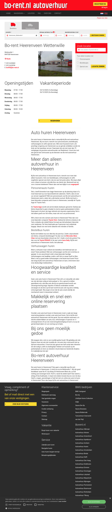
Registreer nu (100, 4)
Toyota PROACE (44, 240)
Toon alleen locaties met (85, 56)
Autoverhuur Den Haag (83, 460)
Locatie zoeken (98, 66)
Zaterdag (8, 109)
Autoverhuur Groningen (83, 471)
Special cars (83, 66)
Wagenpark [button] (19, 13)
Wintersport (46, 434)
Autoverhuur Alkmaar (82, 429)
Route (8, 59)
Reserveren (55, 121)
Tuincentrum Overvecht (83, 416)
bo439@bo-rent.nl (12, 67)
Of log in (104, 7)
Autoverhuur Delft (81, 457)
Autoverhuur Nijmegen (83, 481)
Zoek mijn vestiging (21, 404)
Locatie (8, 32)
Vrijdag (7, 105)
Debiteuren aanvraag (49, 395)
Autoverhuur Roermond (83, 488)
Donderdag (8, 101)
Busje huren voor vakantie (50, 430)
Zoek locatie (84, 46)
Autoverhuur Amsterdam (83, 450)
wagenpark (75, 184)
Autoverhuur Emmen (82, 467)
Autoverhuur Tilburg (82, 495)
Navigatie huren (47, 448)
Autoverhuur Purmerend (83, 485)
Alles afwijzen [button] (94, 507)
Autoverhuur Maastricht (83, 478)
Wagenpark (45, 391)
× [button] (110, 498)
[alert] (56, 504)
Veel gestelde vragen (49, 398)
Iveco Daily (66, 240)
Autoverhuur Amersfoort (83, 436)
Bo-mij (77, 395)
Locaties (31, 13)
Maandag (8, 90)
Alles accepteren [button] (94, 502)
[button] (38, 508)
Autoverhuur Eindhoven (83, 464)
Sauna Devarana (80, 409)
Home (8, 13)
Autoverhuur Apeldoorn (83, 439)
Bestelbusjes (83, 63)
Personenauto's (84, 59)
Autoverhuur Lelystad (82, 474)
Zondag (7, 113)
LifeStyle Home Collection (84, 398)
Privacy (44, 412)
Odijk (77, 402)
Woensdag (8, 98)
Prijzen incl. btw (102, 18)
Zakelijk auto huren (48, 445)
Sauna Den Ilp (80, 405)
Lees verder (62, 501)
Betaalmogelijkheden (49, 455)
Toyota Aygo (37, 207)
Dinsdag (7, 94)
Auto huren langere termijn (51, 452)
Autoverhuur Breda (81, 453)
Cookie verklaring (47, 409)
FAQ (39, 13)
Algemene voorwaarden (50, 405)
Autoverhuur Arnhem (82, 443)
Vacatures (45, 402)
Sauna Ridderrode (81, 412)
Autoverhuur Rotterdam (83, 492)
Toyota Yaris (53, 220)
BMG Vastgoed (80, 391)
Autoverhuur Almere (82, 432)
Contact (57, 13)
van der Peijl (79, 419)
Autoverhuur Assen (81, 446)
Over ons (47, 13)
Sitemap (44, 419)
